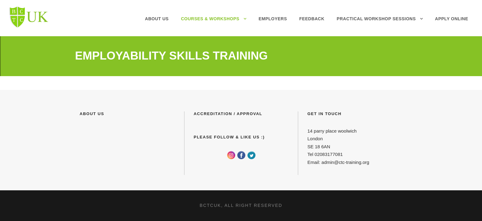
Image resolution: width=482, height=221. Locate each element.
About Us (157, 18)
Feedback (312, 18)
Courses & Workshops (210, 18)
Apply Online (451, 18)
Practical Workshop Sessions (376, 18)
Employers (273, 18)
